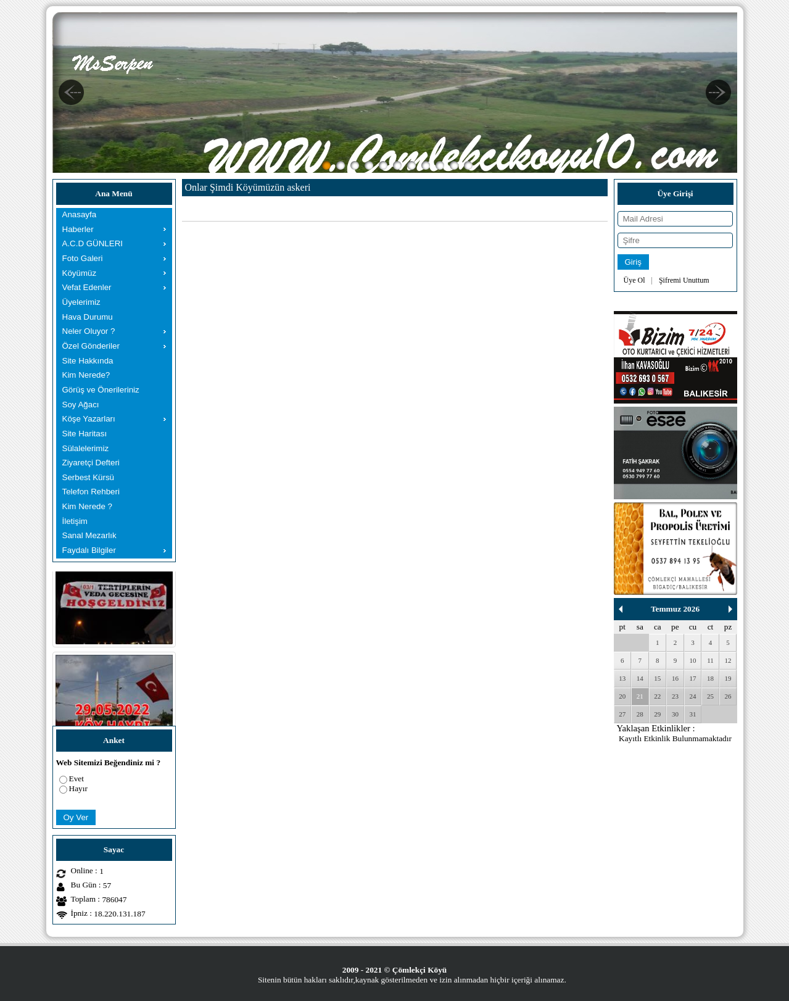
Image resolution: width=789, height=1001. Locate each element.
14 (640, 678)
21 (640, 696)
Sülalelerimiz (85, 448)
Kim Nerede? (86, 375)
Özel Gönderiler (91, 346)
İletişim (75, 521)
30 (675, 714)
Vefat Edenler (87, 287)
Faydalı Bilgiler (89, 550)
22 (657, 696)
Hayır (78, 788)
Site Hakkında (88, 360)
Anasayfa (79, 214)
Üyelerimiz (81, 302)
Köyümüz (79, 273)
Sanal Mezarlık (89, 535)
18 (710, 678)
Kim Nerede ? (87, 506)
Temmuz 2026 (675, 608)
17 (692, 678)
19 (728, 678)
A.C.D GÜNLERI (92, 243)
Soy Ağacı (80, 404)
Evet (76, 778)
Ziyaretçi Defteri (91, 462)
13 (622, 678)
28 (640, 714)
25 (710, 696)
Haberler (78, 229)
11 (710, 660)
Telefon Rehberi (91, 491)
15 (657, 678)
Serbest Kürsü (88, 477)
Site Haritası (84, 433)
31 (692, 714)
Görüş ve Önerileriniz (100, 389)
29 (657, 714)
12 (728, 660)
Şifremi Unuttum (684, 280)
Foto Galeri (82, 258)
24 (692, 696)
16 (675, 678)
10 (692, 660)
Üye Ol (634, 280)
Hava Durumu (87, 317)
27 (622, 714)
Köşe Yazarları (88, 418)
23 (675, 696)
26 (728, 696)
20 (622, 696)
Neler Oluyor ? (88, 331)
